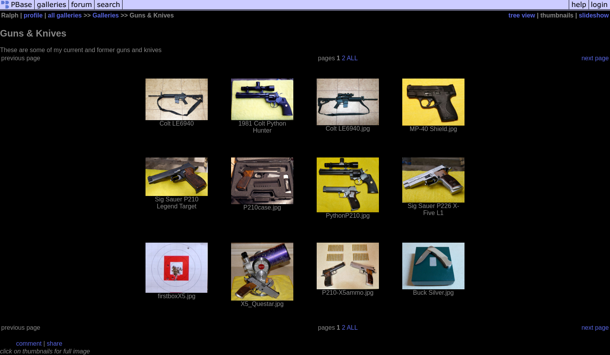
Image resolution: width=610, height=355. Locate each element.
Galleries (106, 15)
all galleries (65, 15)
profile (33, 15)
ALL (352, 58)
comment (29, 343)
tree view (521, 15)
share (54, 343)
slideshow (594, 15)
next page (595, 58)
